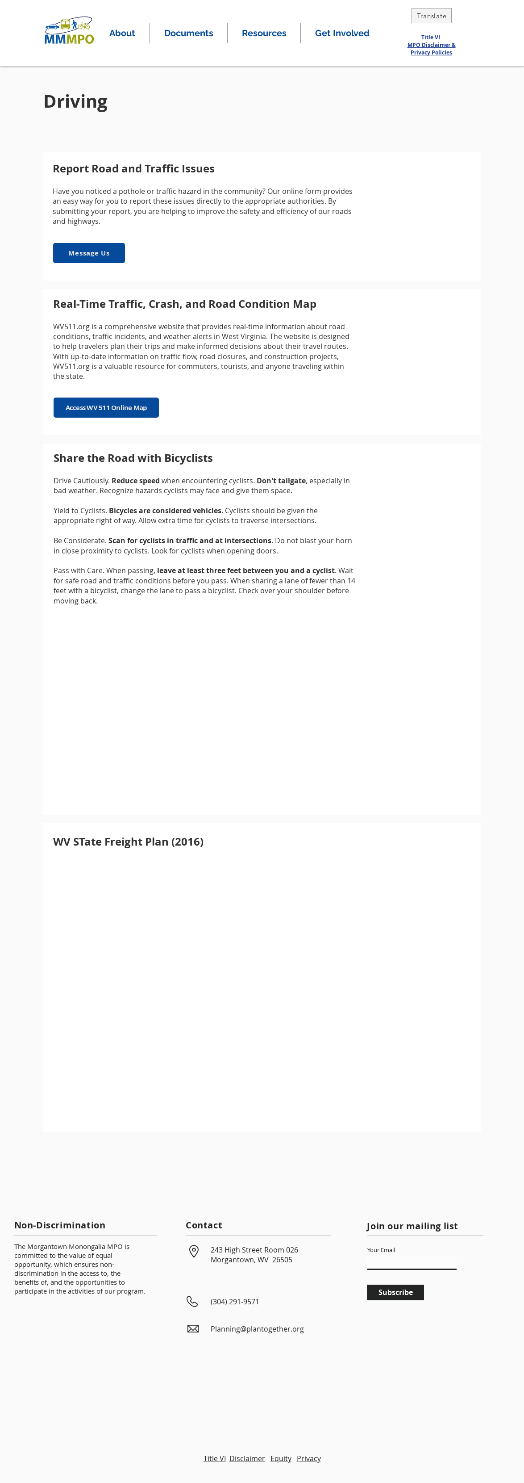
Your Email (381, 1250)
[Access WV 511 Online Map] (106, 408)
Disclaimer (247, 1458)
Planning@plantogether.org (257, 1329)
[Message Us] (89, 253)
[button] (122, 33)
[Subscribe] (395, 1292)
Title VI (430, 37)
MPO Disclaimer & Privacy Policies (432, 48)
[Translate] (432, 15)
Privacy (309, 1458)
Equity (280, 1458)
